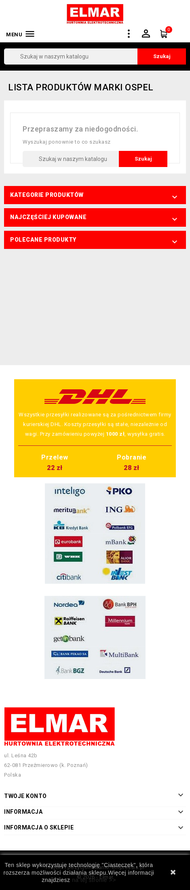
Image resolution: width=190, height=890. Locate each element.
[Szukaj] (95, 56)
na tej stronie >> (94, 880)
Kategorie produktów (47, 195)
